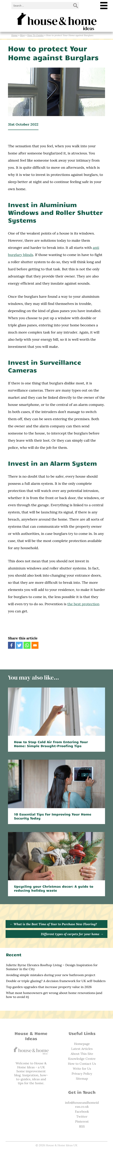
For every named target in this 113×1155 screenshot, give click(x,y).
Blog (22, 35)
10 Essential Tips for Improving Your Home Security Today (52, 816)
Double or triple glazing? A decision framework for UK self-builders (56, 981)
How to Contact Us (82, 1064)
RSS (82, 1126)
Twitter (81, 1116)
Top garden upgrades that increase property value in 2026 (49, 987)
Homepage (82, 1044)
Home (14, 35)
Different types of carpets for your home (72, 934)
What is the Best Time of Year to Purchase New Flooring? (53, 924)
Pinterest (82, 1121)
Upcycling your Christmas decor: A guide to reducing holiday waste (53, 888)
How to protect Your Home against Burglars (53, 53)
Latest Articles (82, 1049)
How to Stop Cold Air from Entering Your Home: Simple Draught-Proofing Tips (51, 744)
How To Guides (35, 35)
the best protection (83, 604)
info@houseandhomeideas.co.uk (82, 1104)
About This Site (82, 1054)
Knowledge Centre (82, 1059)
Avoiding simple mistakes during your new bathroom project (50, 975)
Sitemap (82, 1078)
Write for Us (82, 1069)
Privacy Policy (82, 1073)
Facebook (82, 1111)
